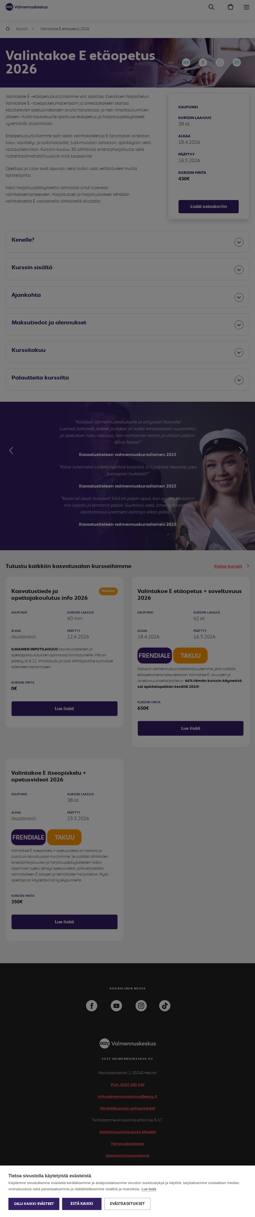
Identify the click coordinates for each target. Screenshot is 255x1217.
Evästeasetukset (127, 1204)
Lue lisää (148, 1189)
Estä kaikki (82, 1204)
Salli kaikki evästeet (34, 1204)
